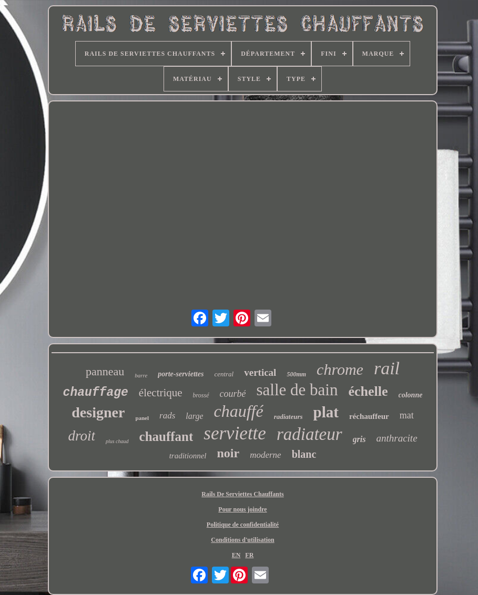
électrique (160, 392)
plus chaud (117, 441)
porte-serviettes (181, 374)
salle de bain (297, 390)
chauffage (95, 392)
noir (228, 453)
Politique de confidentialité (243, 524)
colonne (411, 395)
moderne (265, 455)
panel (142, 418)
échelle (368, 391)
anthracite (396, 438)
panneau (105, 371)
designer (98, 412)
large (194, 416)
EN (236, 555)
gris (359, 439)
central (223, 374)
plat (326, 412)
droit (81, 436)
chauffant (166, 436)
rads (167, 415)
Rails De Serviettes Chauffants (242, 494)
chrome (340, 369)
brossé (201, 395)
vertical (260, 372)
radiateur (309, 434)
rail (387, 368)
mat (407, 415)
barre (141, 375)
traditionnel (188, 456)
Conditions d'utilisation (242, 539)
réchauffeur (369, 416)
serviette (235, 433)
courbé (233, 393)
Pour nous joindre (242, 509)
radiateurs (288, 416)
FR (249, 555)
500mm (296, 374)
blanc (304, 454)
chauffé (238, 411)
